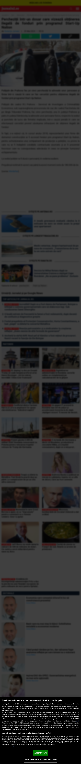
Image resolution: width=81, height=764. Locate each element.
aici (77, 721)
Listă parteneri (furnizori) (10, 747)
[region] (40, 730)
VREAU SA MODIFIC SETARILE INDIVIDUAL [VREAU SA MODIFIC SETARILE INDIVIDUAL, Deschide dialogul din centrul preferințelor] (40, 760)
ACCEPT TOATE (40, 753)
